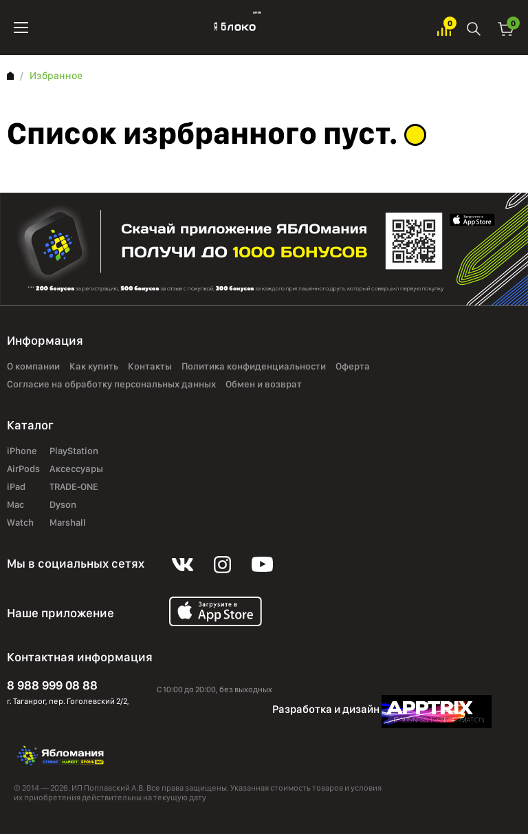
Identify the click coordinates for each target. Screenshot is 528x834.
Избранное (444, 28)
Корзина (506, 28)
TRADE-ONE (74, 487)
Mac (15, 505)
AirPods (23, 469)
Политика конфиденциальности (254, 366)
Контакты (150, 366)
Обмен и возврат (264, 384)
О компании (33, 366)
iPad (16, 487)
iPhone (22, 451)
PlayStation (74, 451)
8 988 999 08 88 (52, 685)
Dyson (63, 505)
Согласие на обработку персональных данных (111, 384)
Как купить (93, 366)
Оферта (353, 366)
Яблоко (233, 27)
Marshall (68, 522)
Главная (10, 76)
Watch (20, 522)
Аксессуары (76, 469)
